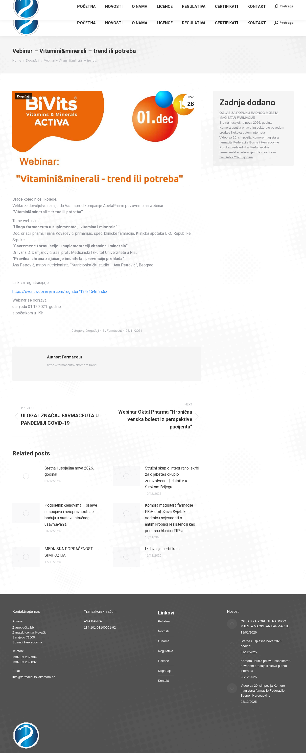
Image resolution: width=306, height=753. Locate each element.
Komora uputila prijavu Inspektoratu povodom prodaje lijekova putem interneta (266, 666)
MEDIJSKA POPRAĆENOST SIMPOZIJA (69, 552)
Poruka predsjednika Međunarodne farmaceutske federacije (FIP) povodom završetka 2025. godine (247, 152)
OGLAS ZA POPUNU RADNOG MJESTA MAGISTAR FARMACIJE (265, 623)
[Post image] (26, 476)
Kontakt (163, 680)
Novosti (163, 631)
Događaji (23, 96)
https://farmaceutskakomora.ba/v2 (72, 365)
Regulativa (165, 651)
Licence (163, 661)
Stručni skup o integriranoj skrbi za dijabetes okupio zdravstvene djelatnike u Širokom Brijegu (172, 478)
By (112, 330)
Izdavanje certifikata (162, 548)
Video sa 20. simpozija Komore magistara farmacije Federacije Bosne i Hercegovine (263, 690)
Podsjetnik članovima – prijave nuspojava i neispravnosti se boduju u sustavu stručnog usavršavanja (71, 515)
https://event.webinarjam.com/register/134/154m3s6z (59, 291)
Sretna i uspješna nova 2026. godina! (69, 471)
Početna (164, 621)
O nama (163, 641)
